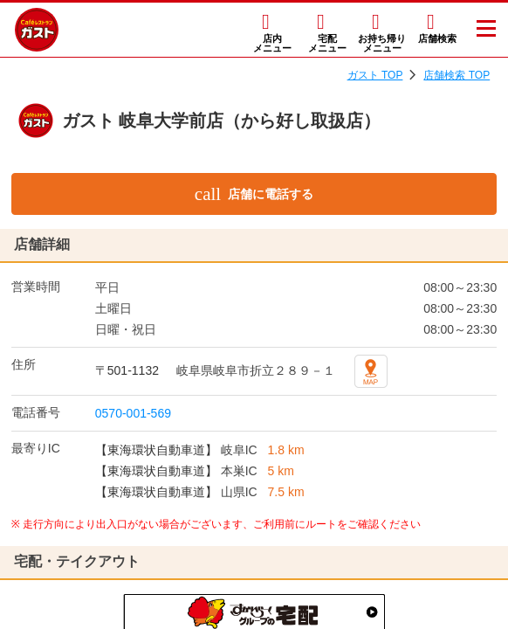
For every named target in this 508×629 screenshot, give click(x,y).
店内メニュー (272, 43)
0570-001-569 (133, 413)
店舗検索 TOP (456, 75)
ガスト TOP (375, 75)
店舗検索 (437, 38)
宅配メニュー (327, 43)
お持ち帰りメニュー (382, 43)
